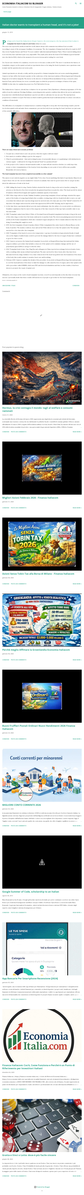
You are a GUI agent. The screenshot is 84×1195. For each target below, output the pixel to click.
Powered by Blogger (42, 1187)
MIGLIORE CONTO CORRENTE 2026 (21, 804)
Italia (13, 285)
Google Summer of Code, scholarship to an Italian (30, 891)
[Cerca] (76, 3)
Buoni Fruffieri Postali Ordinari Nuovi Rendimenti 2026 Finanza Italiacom (38, 727)
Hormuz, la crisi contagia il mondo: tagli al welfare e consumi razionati (37, 409)
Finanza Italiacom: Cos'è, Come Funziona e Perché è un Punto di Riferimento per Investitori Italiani (38, 1067)
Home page (7, 12)
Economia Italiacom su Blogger (22, 3)
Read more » (77, 432)
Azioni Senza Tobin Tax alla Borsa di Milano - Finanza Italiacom (38, 573)
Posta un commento (18, 432)
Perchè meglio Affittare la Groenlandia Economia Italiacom (36, 649)
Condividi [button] (75, 285)
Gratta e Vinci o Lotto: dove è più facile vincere (29, 1155)
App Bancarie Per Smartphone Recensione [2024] (30, 978)
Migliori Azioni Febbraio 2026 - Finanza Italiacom (30, 497)
